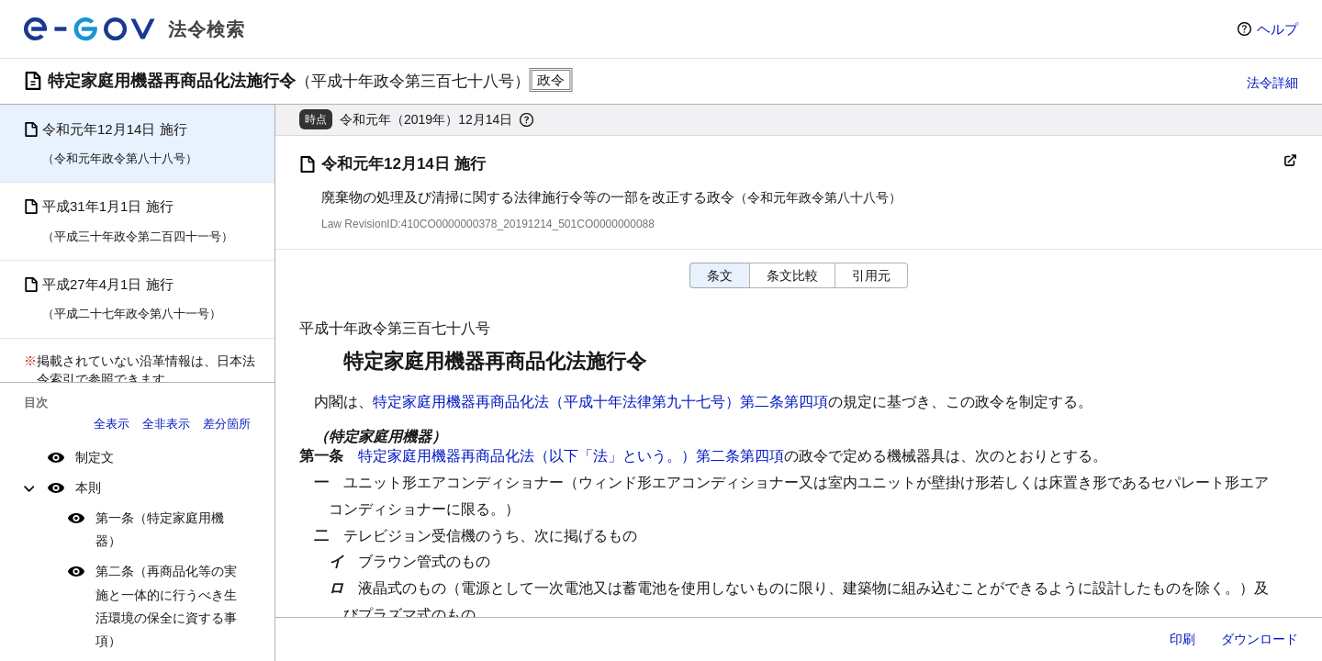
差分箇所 (227, 424)
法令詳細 (1272, 82)
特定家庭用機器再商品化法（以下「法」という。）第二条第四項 (571, 456)
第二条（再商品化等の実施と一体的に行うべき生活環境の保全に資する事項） (166, 606)
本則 (88, 487)
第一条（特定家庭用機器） (159, 529)
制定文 (94, 457)
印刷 (1182, 639)
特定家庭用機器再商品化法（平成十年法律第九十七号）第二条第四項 (600, 401)
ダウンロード (1259, 639)
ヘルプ (1277, 29)
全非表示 (166, 424)
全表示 (111, 424)
